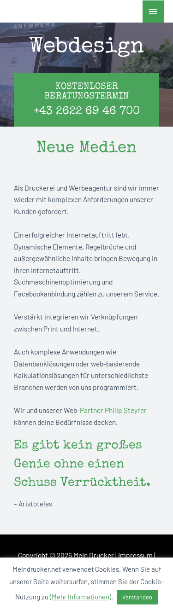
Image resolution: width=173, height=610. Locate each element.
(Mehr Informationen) (80, 597)
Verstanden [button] (137, 597)
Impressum (135, 555)
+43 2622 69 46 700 (87, 111)
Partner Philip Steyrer (113, 410)
